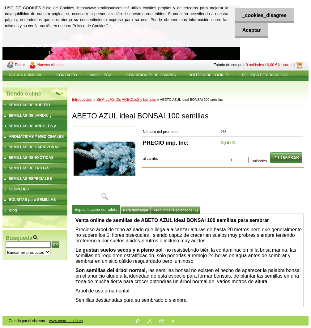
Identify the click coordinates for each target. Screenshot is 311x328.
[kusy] (239, 160)
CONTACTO (66, 75)
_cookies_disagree (264, 15)
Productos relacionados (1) (176, 210)
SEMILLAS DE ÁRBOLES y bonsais (126, 99)
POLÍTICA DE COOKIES (209, 75)
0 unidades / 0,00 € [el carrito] (270, 65)
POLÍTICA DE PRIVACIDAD (265, 75)
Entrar (20, 65)
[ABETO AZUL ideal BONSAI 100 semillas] (104, 165)
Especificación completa (96, 209)
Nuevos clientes (50, 65)
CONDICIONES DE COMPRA (151, 75)
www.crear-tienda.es (66, 321)
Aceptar (251, 30)
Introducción (82, 99)
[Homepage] (26, 75)
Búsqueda (19, 238)
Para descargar (135, 210)
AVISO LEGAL (102, 75)
